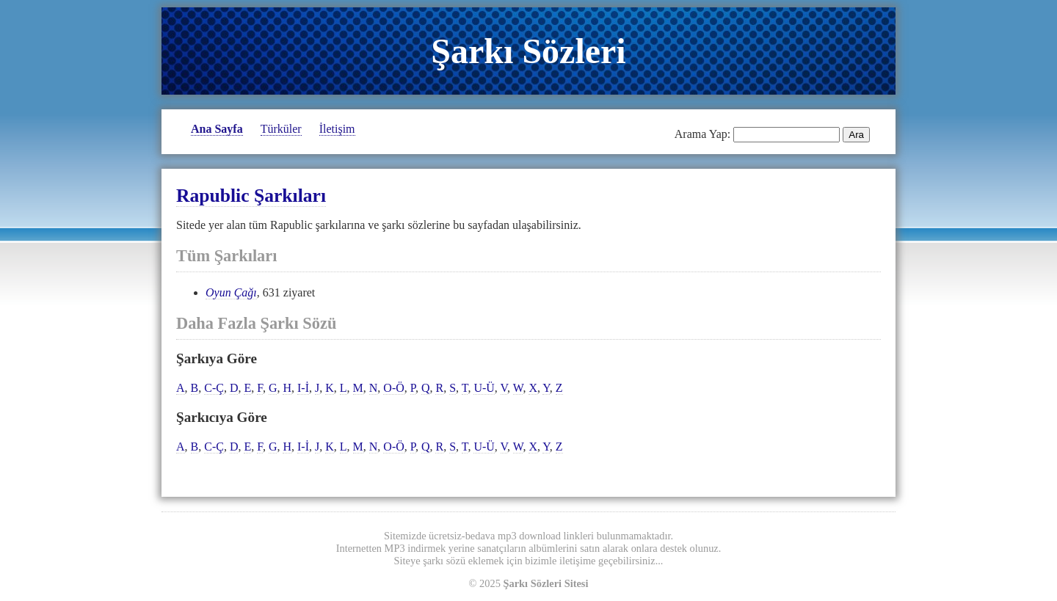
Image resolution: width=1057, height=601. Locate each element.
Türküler (281, 129)
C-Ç (214, 388)
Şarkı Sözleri (528, 51)
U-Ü (483, 388)
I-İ (303, 388)
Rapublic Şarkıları (251, 195)
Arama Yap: (702, 134)
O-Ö (393, 388)
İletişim (337, 129)
